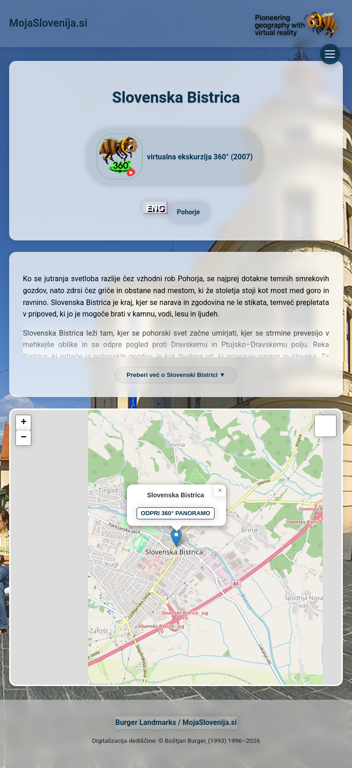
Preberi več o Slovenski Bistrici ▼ (175, 374)
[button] (176, 537)
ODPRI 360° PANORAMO (175, 513)
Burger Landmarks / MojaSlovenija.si (175, 722)
